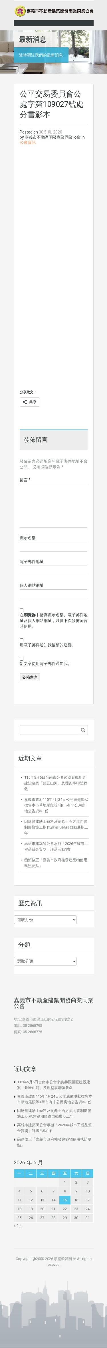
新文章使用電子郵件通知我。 (46, 663)
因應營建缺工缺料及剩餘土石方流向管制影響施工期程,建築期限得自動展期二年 (56, 827)
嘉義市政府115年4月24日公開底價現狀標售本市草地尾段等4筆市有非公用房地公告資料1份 (56, 805)
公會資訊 (28, 142)
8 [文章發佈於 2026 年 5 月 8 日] (65, 1191)
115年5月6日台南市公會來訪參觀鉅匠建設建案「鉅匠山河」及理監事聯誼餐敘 (55, 783)
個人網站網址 (32, 585)
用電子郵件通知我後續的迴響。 (48, 645)
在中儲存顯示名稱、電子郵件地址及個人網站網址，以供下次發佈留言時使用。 (54, 621)
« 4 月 (18, 1225)
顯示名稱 (28, 537)
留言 (25, 480)
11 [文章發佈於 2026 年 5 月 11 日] (19, 1200)
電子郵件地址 (32, 561)
